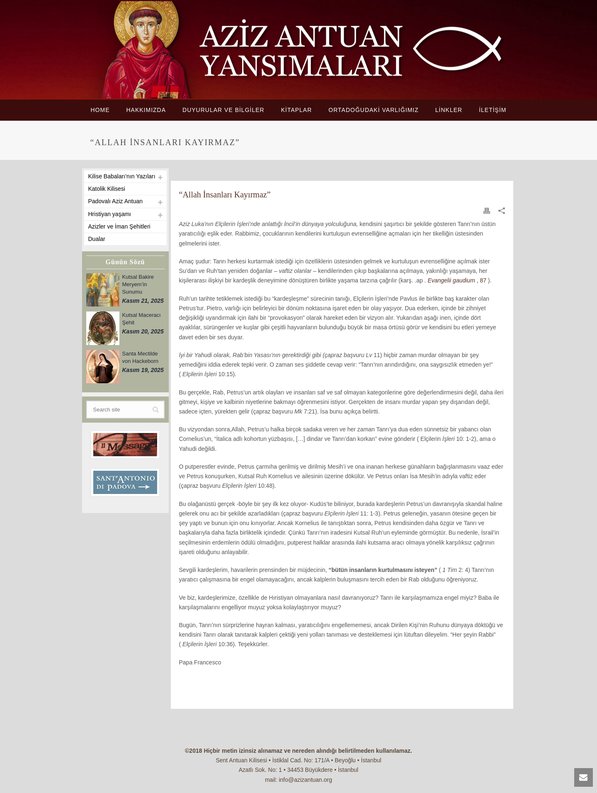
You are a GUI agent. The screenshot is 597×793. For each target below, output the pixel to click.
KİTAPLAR (296, 110)
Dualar (96, 239)
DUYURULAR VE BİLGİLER (223, 110)
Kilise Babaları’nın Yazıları (121, 176)
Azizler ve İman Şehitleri (119, 226)
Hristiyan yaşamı (109, 214)
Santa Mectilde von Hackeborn (140, 357)
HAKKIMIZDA (146, 110)
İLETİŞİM (492, 110)
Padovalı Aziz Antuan (115, 201)
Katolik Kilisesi (106, 188)
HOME (99, 110)
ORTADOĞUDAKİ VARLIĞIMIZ (373, 110)
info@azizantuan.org (305, 779)
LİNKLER (448, 110)
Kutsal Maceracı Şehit (141, 319)
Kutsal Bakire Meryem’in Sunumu (138, 284)
